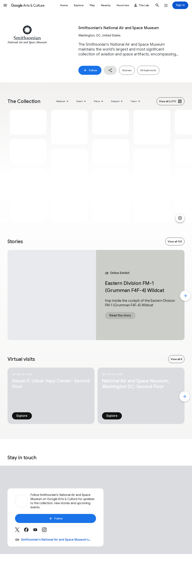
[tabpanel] (28, 166)
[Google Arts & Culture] (27, 5)
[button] (5, 5)
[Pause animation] (180, 217)
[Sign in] (180, 5)
